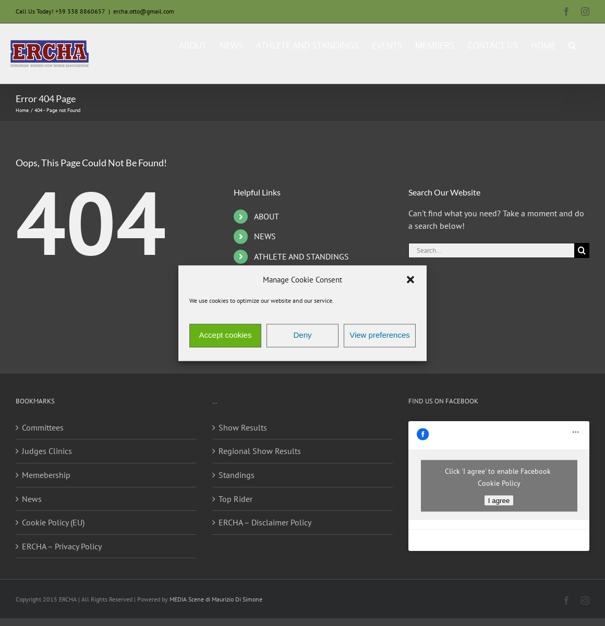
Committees (43, 427)
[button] (410, 280)
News (32, 499)
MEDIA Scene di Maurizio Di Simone (216, 599)
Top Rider (235, 499)
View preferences (379, 335)
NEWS (265, 236)
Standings (237, 475)
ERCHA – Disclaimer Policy (265, 522)
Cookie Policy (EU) (53, 522)
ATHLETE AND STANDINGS (301, 256)
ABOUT (266, 216)
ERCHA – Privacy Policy (62, 546)
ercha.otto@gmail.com (143, 11)
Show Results (243, 427)
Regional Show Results (260, 451)
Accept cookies (225, 335)
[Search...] (491, 250)
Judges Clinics (47, 451)
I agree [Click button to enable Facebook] (499, 501)
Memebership (46, 475)
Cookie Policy (499, 483)
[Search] (581, 250)
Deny (302, 335)
